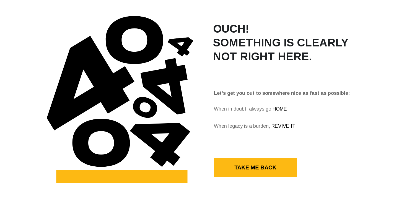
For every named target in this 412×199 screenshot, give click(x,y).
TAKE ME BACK (255, 167)
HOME (280, 109)
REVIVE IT (283, 126)
